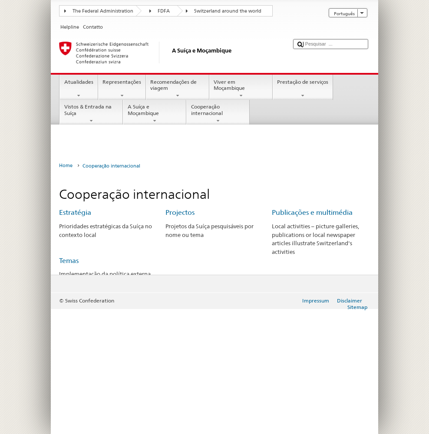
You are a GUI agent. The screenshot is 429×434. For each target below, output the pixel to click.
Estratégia (75, 212)
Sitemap (357, 307)
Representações (122, 89)
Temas (69, 260)
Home (66, 165)
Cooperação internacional (218, 113)
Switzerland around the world (227, 11)
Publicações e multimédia (312, 212)
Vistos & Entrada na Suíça (91, 113)
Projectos (180, 212)
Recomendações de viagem (177, 89)
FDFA (164, 11)
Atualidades (78, 89)
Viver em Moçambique (241, 89)
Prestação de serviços (303, 89)
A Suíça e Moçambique (154, 113)
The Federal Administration (103, 11)
